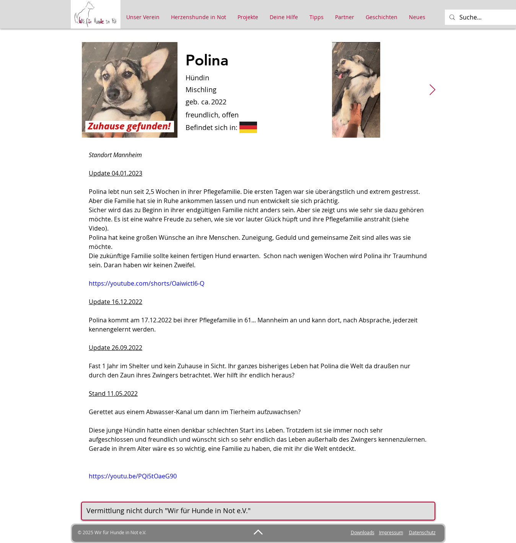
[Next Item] (432, 90)
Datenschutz (422, 532)
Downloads (362, 532)
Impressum (391, 532)
